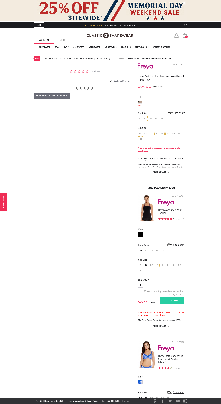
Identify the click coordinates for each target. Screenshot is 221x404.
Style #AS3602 (177, 199)
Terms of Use (58, 390)
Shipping (90, 363)
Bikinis (121, 58)
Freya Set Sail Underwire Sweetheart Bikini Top (149, 58)
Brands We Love (135, 358)
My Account (93, 353)
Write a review (159, 87)
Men (62, 40)
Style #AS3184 (100, 199)
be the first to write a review (51, 96)
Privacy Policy (134, 368)
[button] (3, 202)
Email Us (125, 401)
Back (37, 58)
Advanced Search (96, 348)
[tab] (119, 81)
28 (116, 253)
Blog (38, 25)
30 (39, 253)
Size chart (179, 113)
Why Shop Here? (135, 348)
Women (44, 40)
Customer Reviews (136, 353)
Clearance (180, 47)
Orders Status (94, 358)
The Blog (131, 363)
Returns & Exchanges (98, 368)
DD (121, 268)
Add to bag (93, 298)
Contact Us (92, 373)
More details (159, 172)
